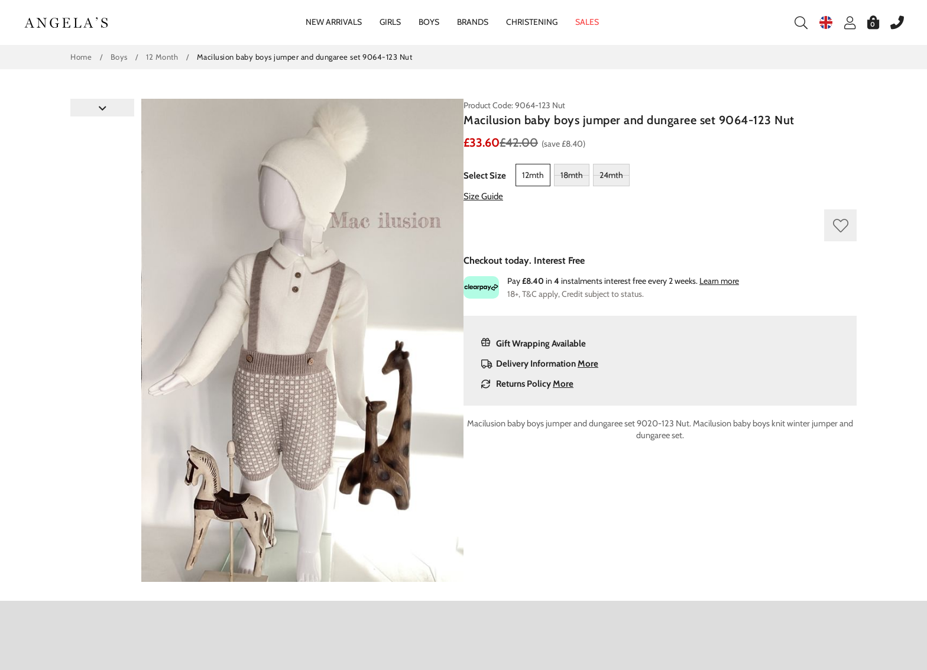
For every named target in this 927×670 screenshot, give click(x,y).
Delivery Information (539, 363)
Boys (429, 22)
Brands (472, 22)
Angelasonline (66, 22)
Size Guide (483, 196)
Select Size (485, 175)
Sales (587, 22)
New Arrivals (334, 22)
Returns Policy (527, 383)
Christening (532, 22)
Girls (390, 22)
